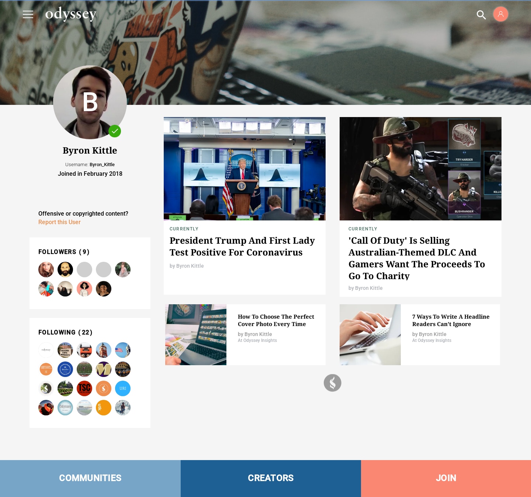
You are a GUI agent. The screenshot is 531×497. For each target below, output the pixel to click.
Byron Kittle (190, 266)
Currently (184, 229)
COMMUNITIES (90, 478)
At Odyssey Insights (257, 340)
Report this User (59, 222)
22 (86, 332)
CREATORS (271, 478)
